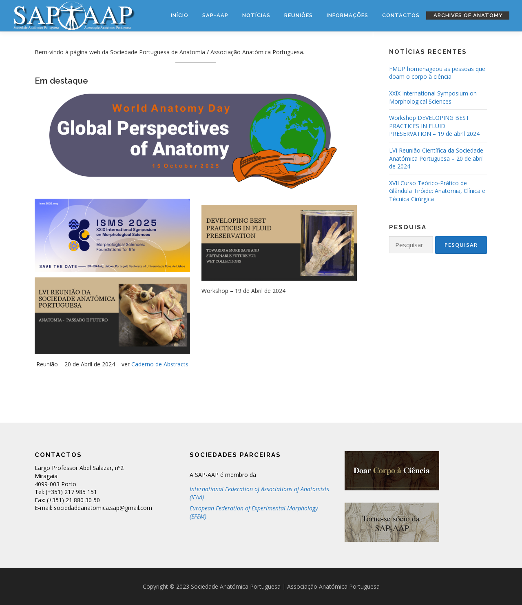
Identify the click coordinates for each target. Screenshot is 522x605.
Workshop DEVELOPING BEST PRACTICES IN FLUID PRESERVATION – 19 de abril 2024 (434, 125)
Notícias (256, 15)
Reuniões (298, 15)
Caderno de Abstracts (159, 364)
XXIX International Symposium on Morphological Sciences (433, 97)
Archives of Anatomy (468, 15)
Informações (347, 15)
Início (179, 15)
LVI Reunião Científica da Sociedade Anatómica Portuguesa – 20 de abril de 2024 (436, 158)
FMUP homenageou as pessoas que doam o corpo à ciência (437, 73)
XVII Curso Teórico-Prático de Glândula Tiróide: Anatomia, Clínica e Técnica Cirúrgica (437, 191)
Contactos (401, 15)
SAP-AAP (215, 15)
